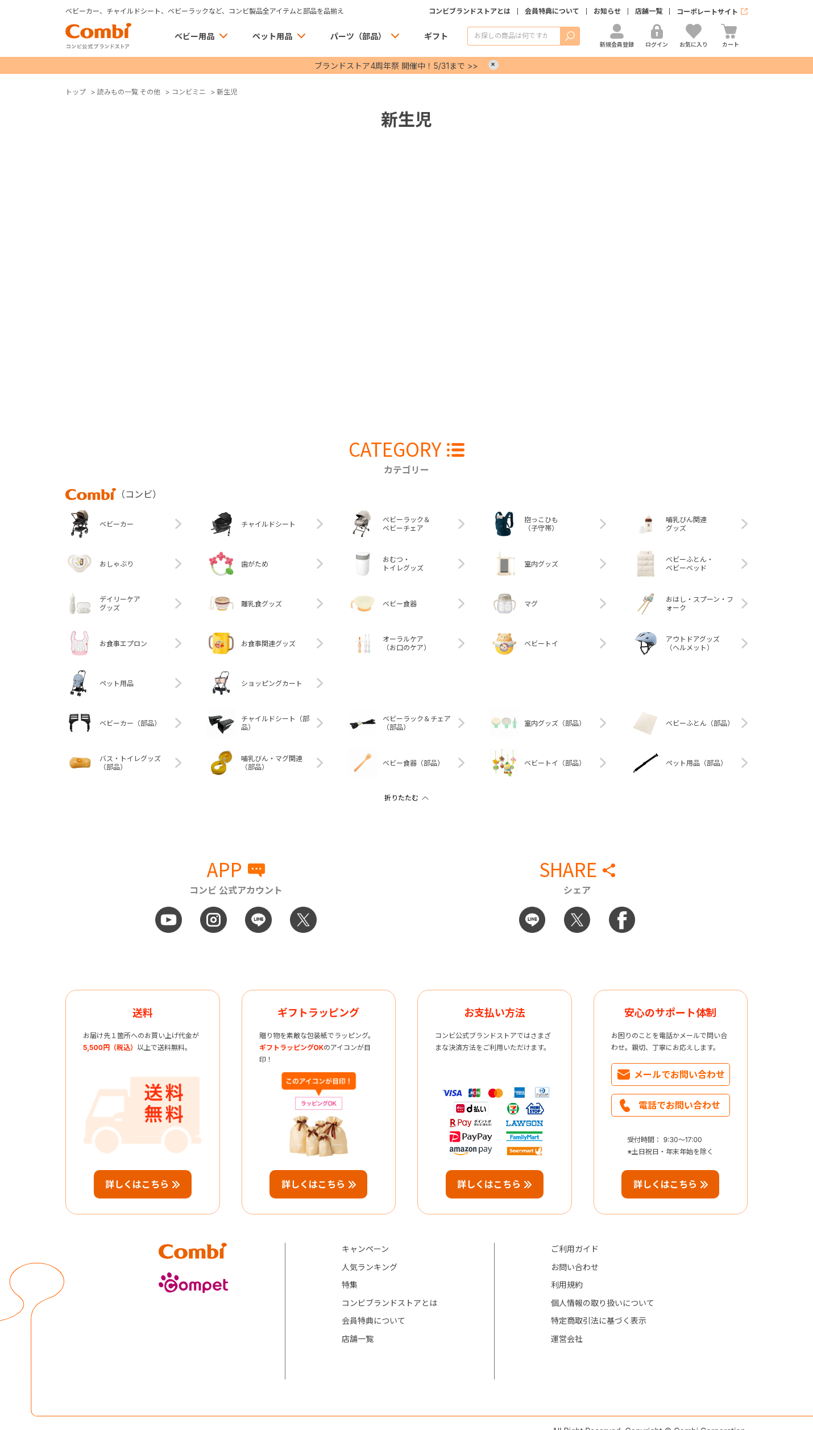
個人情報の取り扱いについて (602, 1303)
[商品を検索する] (513, 36)
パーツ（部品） (358, 36)
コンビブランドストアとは (470, 11)
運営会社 (567, 1339)
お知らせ (607, 11)
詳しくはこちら (137, 1184)
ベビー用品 (194, 36)
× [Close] (493, 65)
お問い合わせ (575, 1267)
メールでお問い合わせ (679, 1074)
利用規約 (567, 1285)
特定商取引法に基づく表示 (598, 1320)
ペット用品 (272, 36)
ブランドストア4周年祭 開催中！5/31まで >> (396, 66)
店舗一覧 (648, 11)
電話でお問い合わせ (679, 1105)
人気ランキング (369, 1267)
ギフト (436, 36)
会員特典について (552, 11)
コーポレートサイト (707, 11)
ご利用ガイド (575, 1249)
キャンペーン (365, 1249)
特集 (350, 1285)
